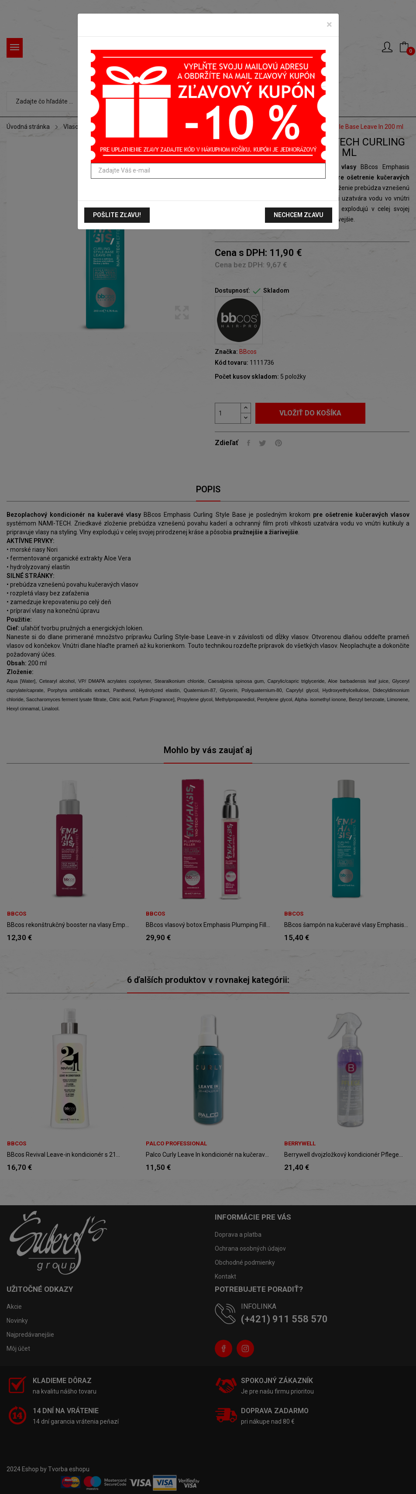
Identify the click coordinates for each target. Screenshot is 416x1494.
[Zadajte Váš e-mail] (208, 171)
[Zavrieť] (329, 24)
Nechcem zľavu (298, 214)
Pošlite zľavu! (117, 214)
